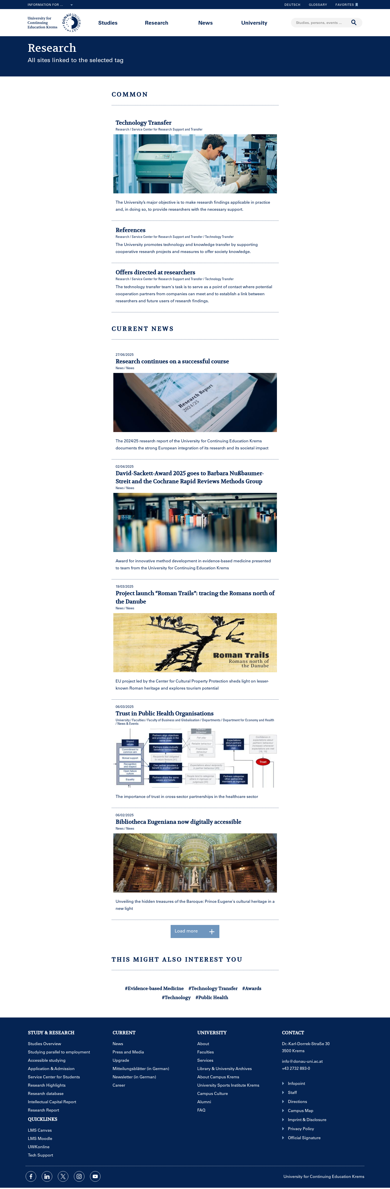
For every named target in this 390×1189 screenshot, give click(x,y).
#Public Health (212, 997)
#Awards (251, 988)
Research (156, 22)
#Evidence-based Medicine (154, 988)
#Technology (176, 997)
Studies (108, 22)
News (205, 22)
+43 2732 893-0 (296, 1068)
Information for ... (51, 5)
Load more (195, 931)
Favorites (345, 4)
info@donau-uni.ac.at (302, 1061)
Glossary (316, 4)
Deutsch (292, 5)
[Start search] (354, 22)
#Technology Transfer (212, 988)
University (254, 22)
